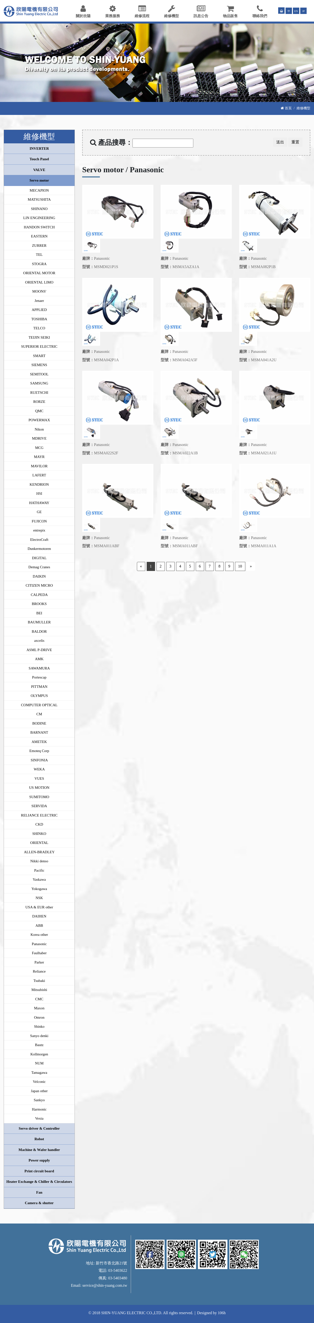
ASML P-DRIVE (39, 650)
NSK (39, 898)
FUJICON (39, 521)
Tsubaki (39, 981)
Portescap (39, 677)
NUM (39, 1063)
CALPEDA (39, 595)
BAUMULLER (39, 622)
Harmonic (39, 1109)
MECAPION (39, 190)
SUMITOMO (39, 797)
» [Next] (251, 566)
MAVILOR (39, 466)
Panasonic (39, 944)
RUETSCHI (39, 393)
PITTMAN (39, 687)
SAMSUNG (39, 383)
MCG (39, 448)
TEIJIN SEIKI (39, 337)
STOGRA (39, 264)
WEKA (39, 769)
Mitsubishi (39, 990)
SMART (39, 356)
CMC (39, 999)
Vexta (39, 1118)
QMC (39, 411)
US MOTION (39, 788)
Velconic (39, 1082)
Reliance (39, 971)
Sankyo (39, 1100)
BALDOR (39, 631)
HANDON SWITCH (39, 227)
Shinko (39, 1026)
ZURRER (39, 245)
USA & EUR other (39, 907)
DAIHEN (39, 916)
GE (39, 512)
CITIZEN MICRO (39, 585)
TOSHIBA (39, 319)
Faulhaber (39, 953)
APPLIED (39, 310)
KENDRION (39, 484)
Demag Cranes (39, 567)
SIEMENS (39, 365)
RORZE (39, 402)
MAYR (39, 457)
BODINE (39, 723)
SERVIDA (39, 806)
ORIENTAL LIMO (39, 282)
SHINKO (39, 834)
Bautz (39, 1045)
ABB (39, 925)
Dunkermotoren (39, 549)
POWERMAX (39, 420)
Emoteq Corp (39, 751)
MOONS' (39, 291)
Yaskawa (39, 879)
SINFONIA (39, 760)
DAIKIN (39, 576)
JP (303, 11)
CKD (39, 824)
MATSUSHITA (39, 199)
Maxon (39, 1008)
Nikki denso (39, 861)
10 (240, 566)
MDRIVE (39, 438)
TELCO (39, 328)
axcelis (39, 641)
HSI (39, 493)
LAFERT (39, 475)
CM (39, 714)
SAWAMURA (39, 668)
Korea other (39, 935)
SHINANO (39, 209)
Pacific (39, 870)
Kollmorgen (39, 1054)
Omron (39, 1017)
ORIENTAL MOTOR (39, 273)
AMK (39, 659)
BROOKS (39, 604)
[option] (117, 212)
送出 (280, 142)
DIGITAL (39, 558)
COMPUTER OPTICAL (39, 705)
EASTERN (39, 236)
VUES (39, 778)
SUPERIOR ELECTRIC (39, 346)
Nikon (39, 429)
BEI (39, 613)
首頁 (286, 108)
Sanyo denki (39, 1036)
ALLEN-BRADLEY (39, 852)
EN (296, 11)
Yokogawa (39, 889)
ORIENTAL (39, 843)
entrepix (39, 530)
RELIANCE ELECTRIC (39, 815)
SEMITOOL (39, 374)
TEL (39, 255)
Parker (39, 962)
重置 (295, 142)
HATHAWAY (39, 503)
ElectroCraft (39, 540)
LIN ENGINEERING (39, 218)
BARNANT (39, 732)
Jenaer (39, 301)
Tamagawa (39, 1073)
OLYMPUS (39, 696)
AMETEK (39, 742)
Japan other (39, 1091)
